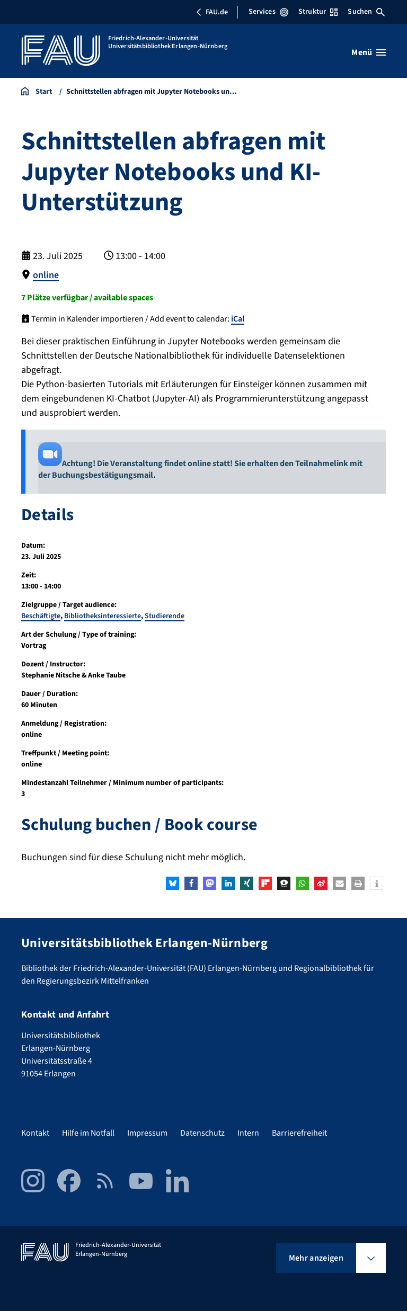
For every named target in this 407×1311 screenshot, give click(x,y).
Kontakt (35, 1133)
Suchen (366, 11)
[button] (172, 883)
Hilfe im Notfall (88, 1133)
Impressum (147, 1133)
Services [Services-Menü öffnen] (268, 11)
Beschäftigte (40, 616)
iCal (237, 319)
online (46, 275)
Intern (248, 1133)
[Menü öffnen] (368, 52)
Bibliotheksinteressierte (102, 616)
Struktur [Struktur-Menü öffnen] (318, 11)
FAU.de (212, 12)
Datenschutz (202, 1133)
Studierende (164, 616)
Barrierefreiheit (299, 1133)
